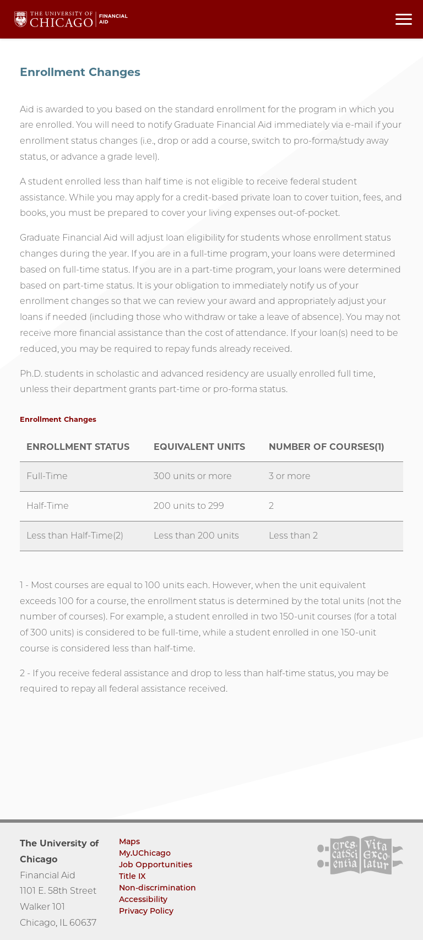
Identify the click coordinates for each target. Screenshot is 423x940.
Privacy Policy (146, 911)
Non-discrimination (157, 888)
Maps (129, 841)
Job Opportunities (155, 865)
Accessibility (143, 899)
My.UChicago (145, 853)
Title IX (132, 876)
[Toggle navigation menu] (403, 19)
